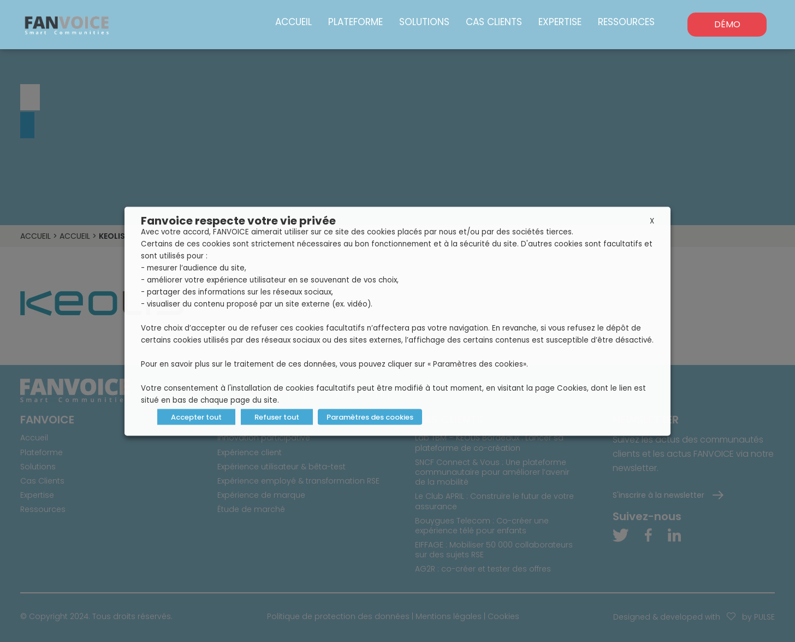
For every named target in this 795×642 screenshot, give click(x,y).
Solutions (424, 21)
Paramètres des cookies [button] (370, 416)
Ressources (626, 21)
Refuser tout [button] (276, 416)
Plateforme (355, 21)
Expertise (560, 21)
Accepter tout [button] (196, 416)
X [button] (652, 220)
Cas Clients (494, 21)
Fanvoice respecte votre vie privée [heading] (238, 220)
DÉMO (727, 24)
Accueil (293, 21)
